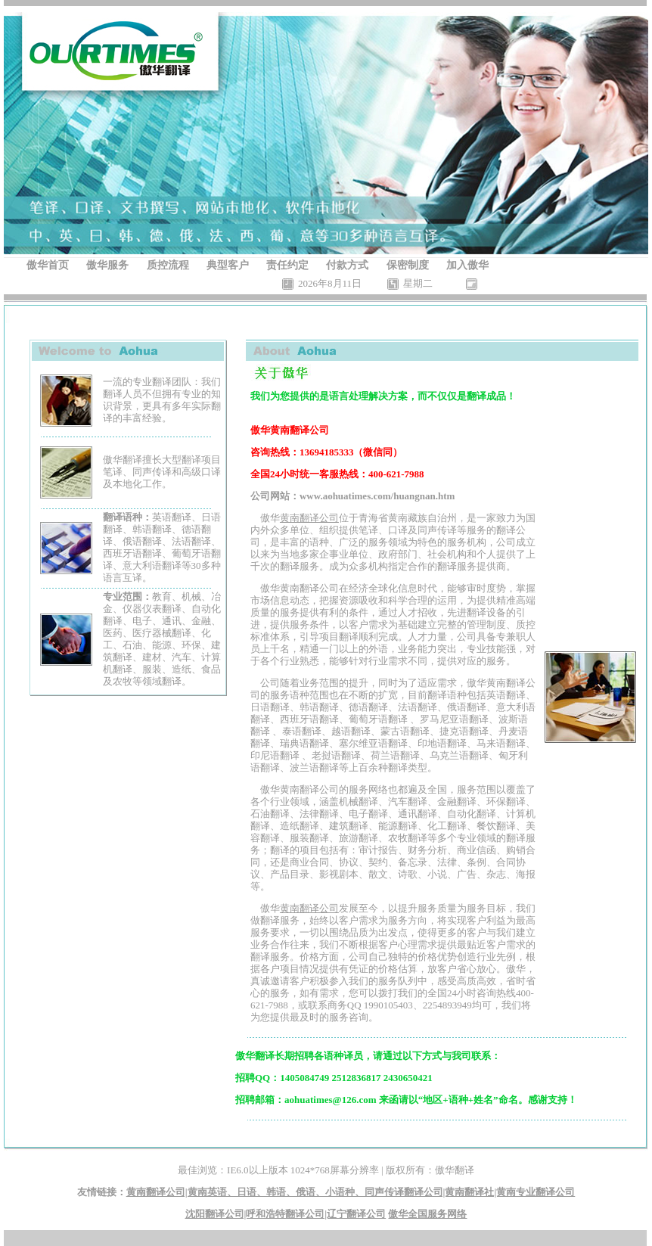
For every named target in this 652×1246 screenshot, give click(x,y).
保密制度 (408, 265)
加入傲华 (467, 265)
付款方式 (347, 265)
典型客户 (227, 265)
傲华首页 (47, 265)
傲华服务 (107, 265)
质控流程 (168, 265)
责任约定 (287, 265)
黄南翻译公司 (309, 518)
